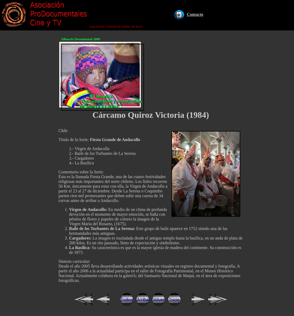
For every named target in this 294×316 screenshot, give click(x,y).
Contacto (195, 14)
